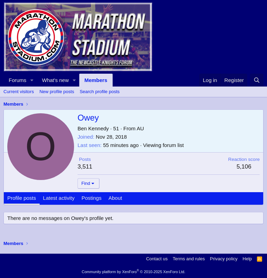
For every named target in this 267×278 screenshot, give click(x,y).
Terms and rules (189, 258)
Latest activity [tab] (59, 198)
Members (95, 80)
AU (140, 128)
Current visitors (18, 91)
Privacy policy (223, 258)
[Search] (257, 80)
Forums (17, 80)
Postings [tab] (91, 198)
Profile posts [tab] (21, 198)
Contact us (157, 258)
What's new (55, 80)
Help (247, 258)
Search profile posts (100, 91)
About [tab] (115, 198)
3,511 (85, 166)
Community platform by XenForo (133, 272)
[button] (32, 80)
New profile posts (56, 91)
